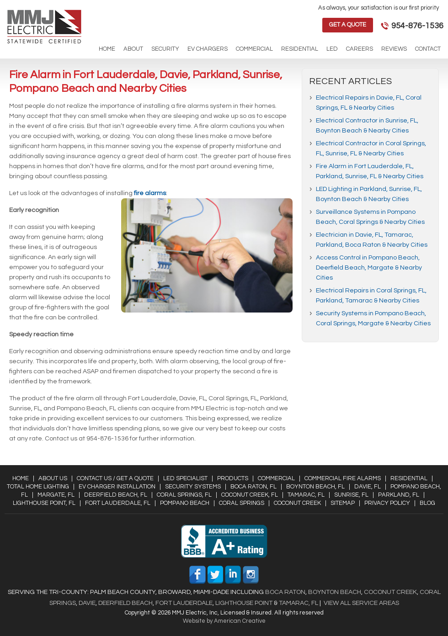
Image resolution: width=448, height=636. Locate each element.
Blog (427, 503)
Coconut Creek (297, 503)
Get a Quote (347, 24)
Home (20, 478)
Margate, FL (56, 495)
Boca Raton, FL (253, 486)
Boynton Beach (334, 592)
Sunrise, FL (351, 495)
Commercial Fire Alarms (342, 478)
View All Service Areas (361, 603)
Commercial (276, 478)
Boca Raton (285, 592)
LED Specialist (185, 478)
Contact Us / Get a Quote (115, 478)
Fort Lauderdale (184, 603)
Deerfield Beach (125, 603)
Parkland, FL (398, 495)
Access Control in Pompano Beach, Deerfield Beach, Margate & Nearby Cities (369, 267)
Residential (408, 478)
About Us (52, 478)
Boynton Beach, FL (315, 486)
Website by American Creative (224, 621)
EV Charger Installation (117, 486)
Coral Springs (241, 503)
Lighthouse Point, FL (44, 503)
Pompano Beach (184, 503)
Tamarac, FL (306, 495)
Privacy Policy (387, 503)
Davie (87, 603)
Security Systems (193, 486)
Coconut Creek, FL (249, 495)
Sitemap (343, 503)
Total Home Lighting (38, 486)
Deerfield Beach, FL (115, 495)
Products (232, 478)
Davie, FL (367, 486)
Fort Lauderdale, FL (117, 503)
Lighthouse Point (243, 603)
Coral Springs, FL (184, 495)
